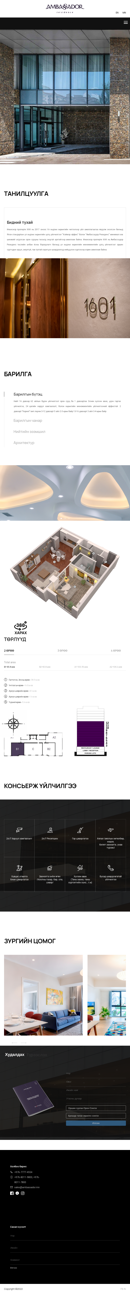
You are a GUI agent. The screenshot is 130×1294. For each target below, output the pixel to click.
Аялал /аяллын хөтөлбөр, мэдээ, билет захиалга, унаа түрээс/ (111, 843)
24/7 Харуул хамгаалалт (19, 838)
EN (117, 12)
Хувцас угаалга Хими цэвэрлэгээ (19, 878)
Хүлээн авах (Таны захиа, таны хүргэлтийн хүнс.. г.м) (80, 879)
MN (124, 12)
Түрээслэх (36, 1055)
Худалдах (14, 1054)
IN (125, 1288)
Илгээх (13, 1268)
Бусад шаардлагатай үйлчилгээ (111, 878)
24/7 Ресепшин (50, 838)
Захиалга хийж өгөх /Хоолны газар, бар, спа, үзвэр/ (50, 879)
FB (122, 1288)
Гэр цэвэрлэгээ (80, 838)
